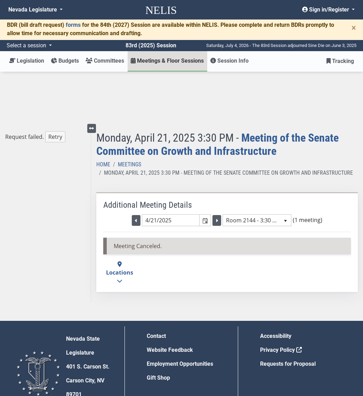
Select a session (27, 45)
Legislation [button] (26, 60)
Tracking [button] (340, 61)
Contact (156, 285)
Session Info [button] (229, 60)
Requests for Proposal (288, 312)
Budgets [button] (65, 60)
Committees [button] (105, 60)
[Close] (354, 27)
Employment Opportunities (180, 312)
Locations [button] (119, 221)
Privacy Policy (281, 298)
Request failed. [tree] (35, 86)
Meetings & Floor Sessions (167, 60)
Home (103, 113)
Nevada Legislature (33, 9)
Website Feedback (170, 298)
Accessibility (275, 285)
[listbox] (257, 169)
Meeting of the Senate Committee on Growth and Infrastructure (217, 93)
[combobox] (170, 169)
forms (73, 25)
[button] (205, 169)
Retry (55, 85)
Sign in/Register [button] (326, 9)
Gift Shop (158, 326)
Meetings (129, 113)
